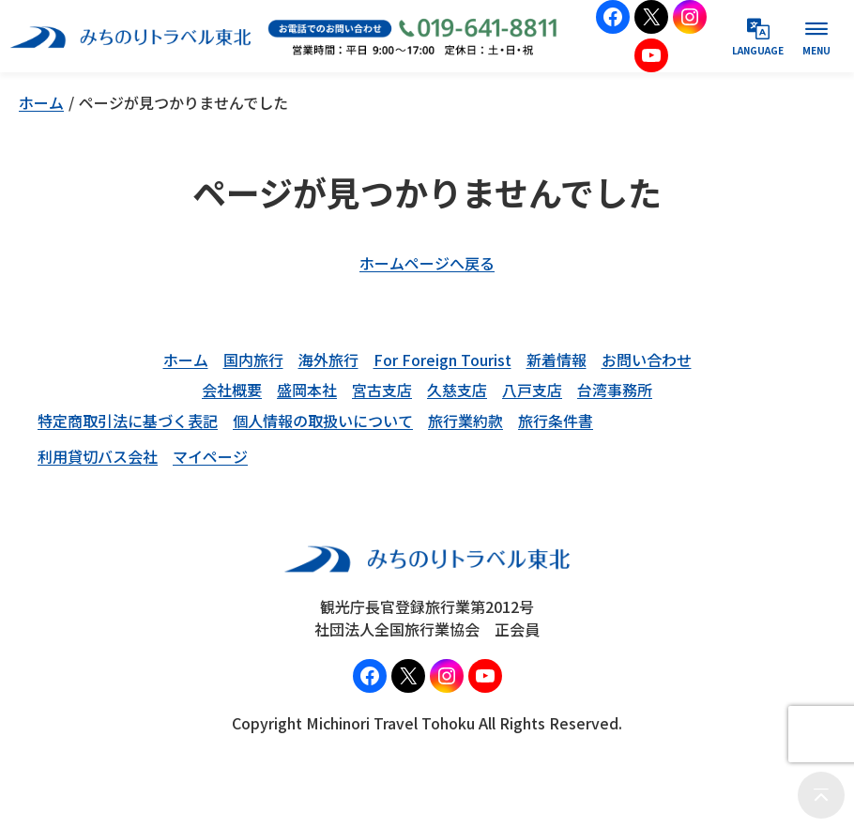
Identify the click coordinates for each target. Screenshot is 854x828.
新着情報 (556, 359)
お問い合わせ (647, 359)
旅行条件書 (555, 420)
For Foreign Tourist (442, 359)
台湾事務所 (614, 389)
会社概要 (232, 389)
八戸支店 (532, 389)
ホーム (41, 102)
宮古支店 (382, 389)
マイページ (210, 456)
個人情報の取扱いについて (323, 420)
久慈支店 (457, 389)
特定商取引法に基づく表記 (128, 420)
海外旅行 (328, 359)
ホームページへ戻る (427, 263)
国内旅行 (253, 359)
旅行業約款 (465, 420)
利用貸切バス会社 (98, 456)
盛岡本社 (307, 389)
